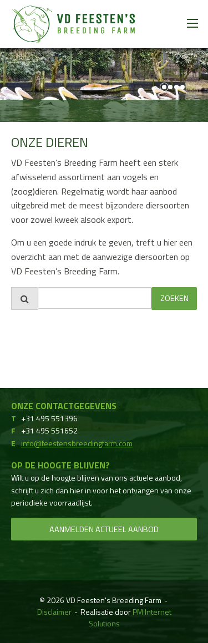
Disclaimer (54, 612)
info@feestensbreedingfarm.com (77, 443)
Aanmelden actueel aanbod (104, 529)
